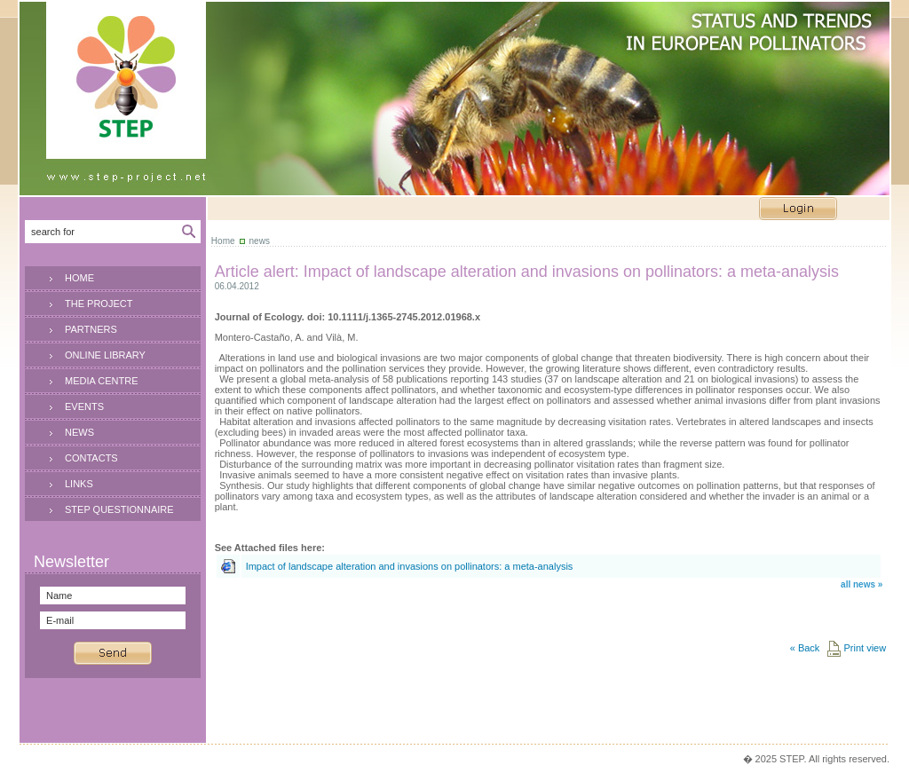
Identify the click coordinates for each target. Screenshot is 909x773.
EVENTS (84, 406)
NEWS (79, 432)
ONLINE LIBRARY (105, 355)
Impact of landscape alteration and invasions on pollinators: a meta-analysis (409, 566)
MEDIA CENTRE (101, 380)
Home (223, 241)
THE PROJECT (98, 303)
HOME (79, 277)
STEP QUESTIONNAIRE (119, 509)
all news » (861, 584)
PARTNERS (91, 329)
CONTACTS (91, 458)
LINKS (79, 483)
